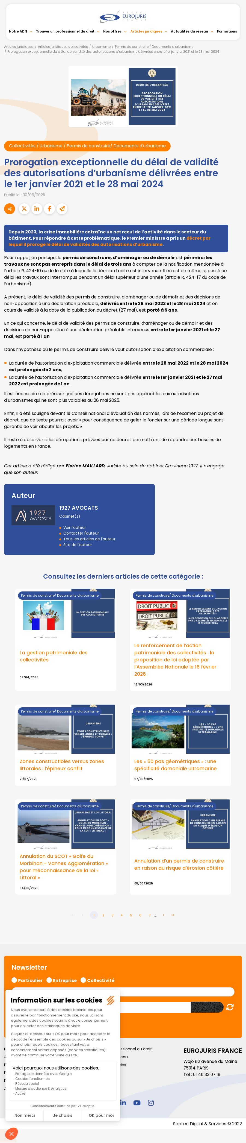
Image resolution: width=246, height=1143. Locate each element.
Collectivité (100, 980)
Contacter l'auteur (81, 533)
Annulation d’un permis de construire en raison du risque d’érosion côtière (179, 865)
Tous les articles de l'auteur (89, 539)
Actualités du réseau (189, 31)
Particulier (30, 980)
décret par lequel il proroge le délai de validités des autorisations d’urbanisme (109, 241)
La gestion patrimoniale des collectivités (54, 657)
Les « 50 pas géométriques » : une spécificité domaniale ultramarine (175, 766)
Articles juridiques (146, 31)
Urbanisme (101, 46)
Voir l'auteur (74, 527)
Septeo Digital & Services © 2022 (207, 1124)
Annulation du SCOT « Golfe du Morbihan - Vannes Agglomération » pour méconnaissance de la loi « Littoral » (64, 868)
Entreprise (65, 980)
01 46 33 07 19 (207, 1075)
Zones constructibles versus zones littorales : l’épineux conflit (62, 766)
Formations (227, 31)
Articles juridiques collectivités (63, 46)
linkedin (123, 1104)
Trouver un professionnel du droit (65, 31)
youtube (137, 1104)
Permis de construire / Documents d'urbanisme (154, 46)
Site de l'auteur (77, 544)
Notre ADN (18, 31)
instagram (151, 1104)
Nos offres (112, 31)
